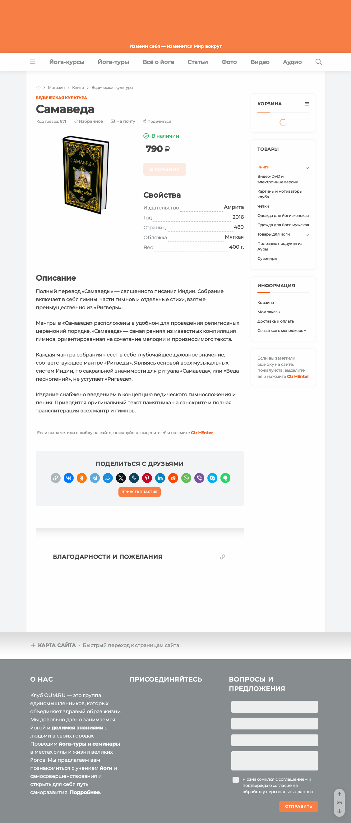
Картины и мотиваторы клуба (279, 194)
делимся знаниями (77, 728)
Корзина (265, 302)
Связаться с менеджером (281, 330)
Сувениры (267, 258)
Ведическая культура (61, 97)
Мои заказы (268, 312)
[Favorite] (88, 121)
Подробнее (85, 792)
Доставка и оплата (275, 321)
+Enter (202, 432)
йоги (106, 768)
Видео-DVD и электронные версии (277, 179)
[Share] (157, 121)
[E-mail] (123, 121)
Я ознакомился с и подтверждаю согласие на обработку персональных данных (277, 785)
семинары (106, 744)
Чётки (263, 206)
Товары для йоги (273, 234)
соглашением (293, 779)
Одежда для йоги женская (283, 215)
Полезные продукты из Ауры (279, 246)
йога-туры (72, 744)
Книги (263, 167)
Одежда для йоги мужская (283, 225)
